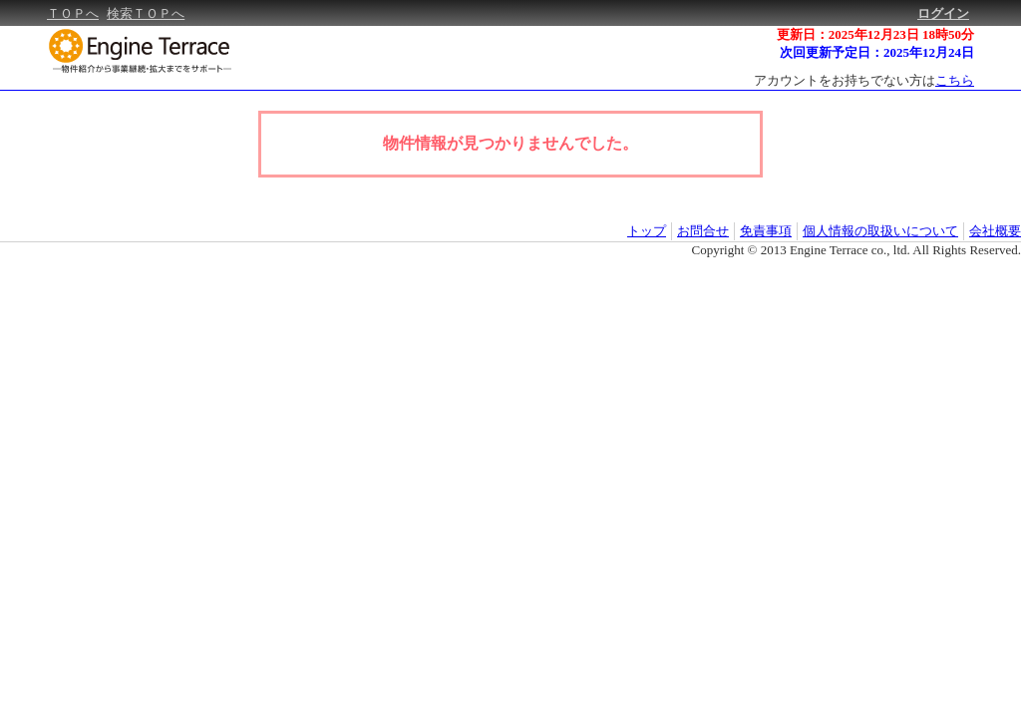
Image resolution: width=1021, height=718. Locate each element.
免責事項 (766, 230)
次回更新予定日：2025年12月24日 (877, 52)
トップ (646, 230)
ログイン (943, 13)
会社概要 (995, 230)
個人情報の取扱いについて (880, 230)
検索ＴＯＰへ (145, 13)
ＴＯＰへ (73, 13)
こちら (954, 80)
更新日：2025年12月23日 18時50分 (875, 34)
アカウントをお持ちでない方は (864, 80)
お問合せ (703, 230)
